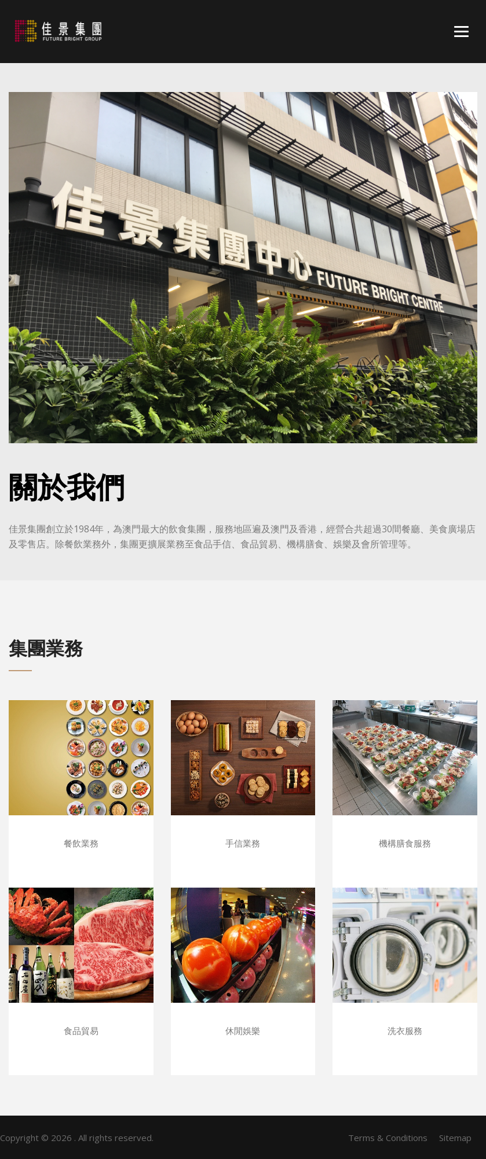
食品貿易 (81, 1030)
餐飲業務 (81, 843)
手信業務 (242, 843)
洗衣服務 (405, 1030)
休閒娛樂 (242, 1030)
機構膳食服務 (405, 843)
